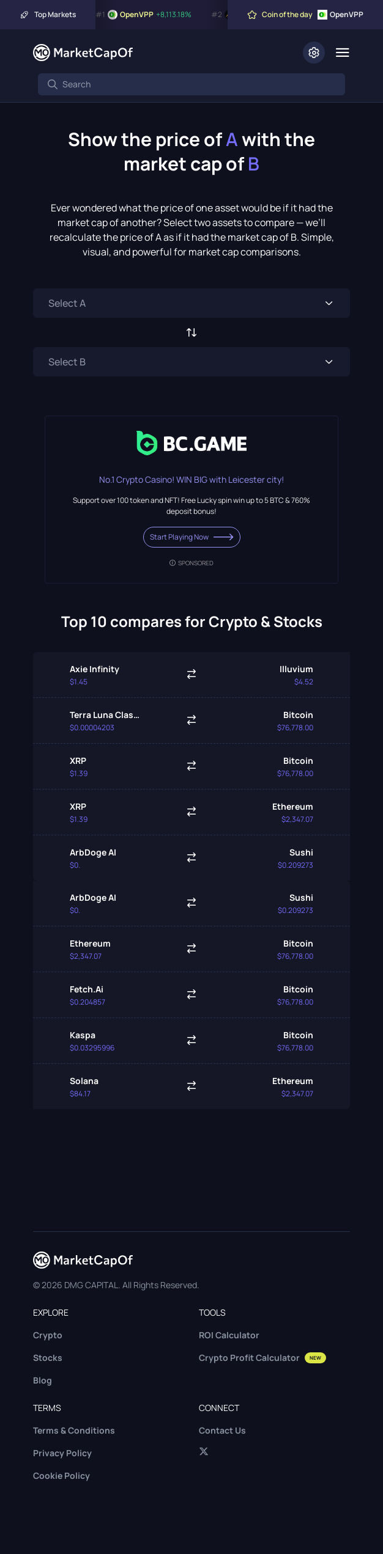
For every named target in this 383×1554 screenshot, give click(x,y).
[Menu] (342, 52)
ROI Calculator (229, 1335)
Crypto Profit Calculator (262, 1357)
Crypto (47, 1335)
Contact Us (222, 1430)
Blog (42, 1380)
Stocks (47, 1357)
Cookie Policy (61, 1475)
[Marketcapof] (83, 52)
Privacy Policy (62, 1453)
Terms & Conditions (74, 1430)
